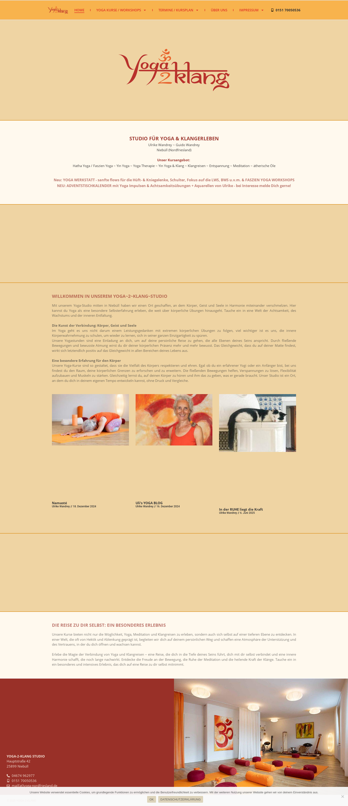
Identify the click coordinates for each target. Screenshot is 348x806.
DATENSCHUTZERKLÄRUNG (180, 799)
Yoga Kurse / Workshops (121, 10)
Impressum (251, 10)
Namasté (59, 503)
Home (79, 10)
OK (151, 799)
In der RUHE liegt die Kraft (241, 509)
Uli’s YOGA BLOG (149, 503)
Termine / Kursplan (178, 10)
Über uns (219, 10)
